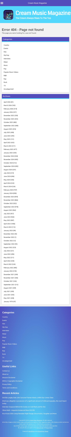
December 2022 (9, 234)
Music (6, 65)
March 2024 (8, 186)
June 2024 (7, 176)
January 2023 (8, 230)
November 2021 (9, 278)
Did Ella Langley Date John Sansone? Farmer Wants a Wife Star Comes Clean (27, 397)
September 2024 (9, 166)
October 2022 (8, 240)
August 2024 (8, 170)
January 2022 (8, 271)
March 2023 (8, 227)
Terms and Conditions (9, 388)
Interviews (7, 58)
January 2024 (8, 193)
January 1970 (8, 301)
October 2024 (8, 163)
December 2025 (9, 115)
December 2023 (9, 197)
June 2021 (7, 295)
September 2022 (9, 244)
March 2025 (8, 146)
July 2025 (7, 132)
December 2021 (9, 274)
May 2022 (7, 257)
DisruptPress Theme (43, 431)
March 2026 (8, 105)
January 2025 (8, 153)
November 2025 (9, 119)
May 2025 (7, 139)
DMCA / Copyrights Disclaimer (12, 381)
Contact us (6, 371)
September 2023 (9, 207)
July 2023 (7, 213)
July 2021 (7, 291)
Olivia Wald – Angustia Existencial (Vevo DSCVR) (18, 410)
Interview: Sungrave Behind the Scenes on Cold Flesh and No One (23, 407)
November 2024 (9, 159)
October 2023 (8, 203)
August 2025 (8, 129)
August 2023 (8, 210)
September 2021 (9, 284)
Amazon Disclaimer (8, 377)
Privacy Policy (6, 384)
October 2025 (8, 122)
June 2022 (7, 254)
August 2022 (8, 247)
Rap (5, 79)
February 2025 (8, 149)
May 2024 (7, 180)
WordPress (31, 431)
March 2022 (8, 264)
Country (6, 45)
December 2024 (9, 156)
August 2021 (8, 288)
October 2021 (8, 281)
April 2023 (7, 224)
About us (5, 374)
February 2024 (8, 190)
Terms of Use (39, 427)
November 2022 (9, 237)
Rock (5, 82)
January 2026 (8, 112)
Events (6, 48)
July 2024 (7, 173)
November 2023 (9, 200)
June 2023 (7, 217)
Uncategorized (8, 89)
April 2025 (7, 142)
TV (5, 86)
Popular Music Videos (11, 72)
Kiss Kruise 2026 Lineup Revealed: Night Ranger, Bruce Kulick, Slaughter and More (29, 413)
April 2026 (7, 102)
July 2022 (7, 251)
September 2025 (9, 125)
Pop (5, 69)
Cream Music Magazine (37, 3)
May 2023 (7, 220)
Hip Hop (6, 55)
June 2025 (7, 136)
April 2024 (7, 183)
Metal (5, 62)
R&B (5, 75)
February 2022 (8, 268)
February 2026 (8, 109)
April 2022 (7, 261)
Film (5, 52)
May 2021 (7, 298)
